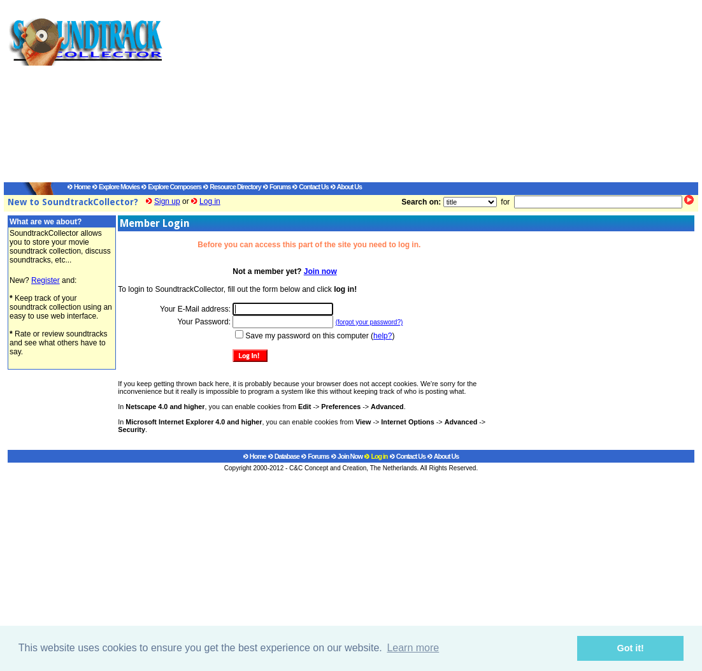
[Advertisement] (417, 93)
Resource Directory (232, 187)
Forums (276, 187)
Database (283, 456)
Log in (209, 201)
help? (382, 335)
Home (79, 187)
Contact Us (310, 187)
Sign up (167, 201)
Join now (320, 271)
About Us (346, 187)
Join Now (346, 456)
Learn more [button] (413, 647)
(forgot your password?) (369, 322)
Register (45, 280)
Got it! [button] (630, 648)
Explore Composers (171, 187)
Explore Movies (116, 187)
